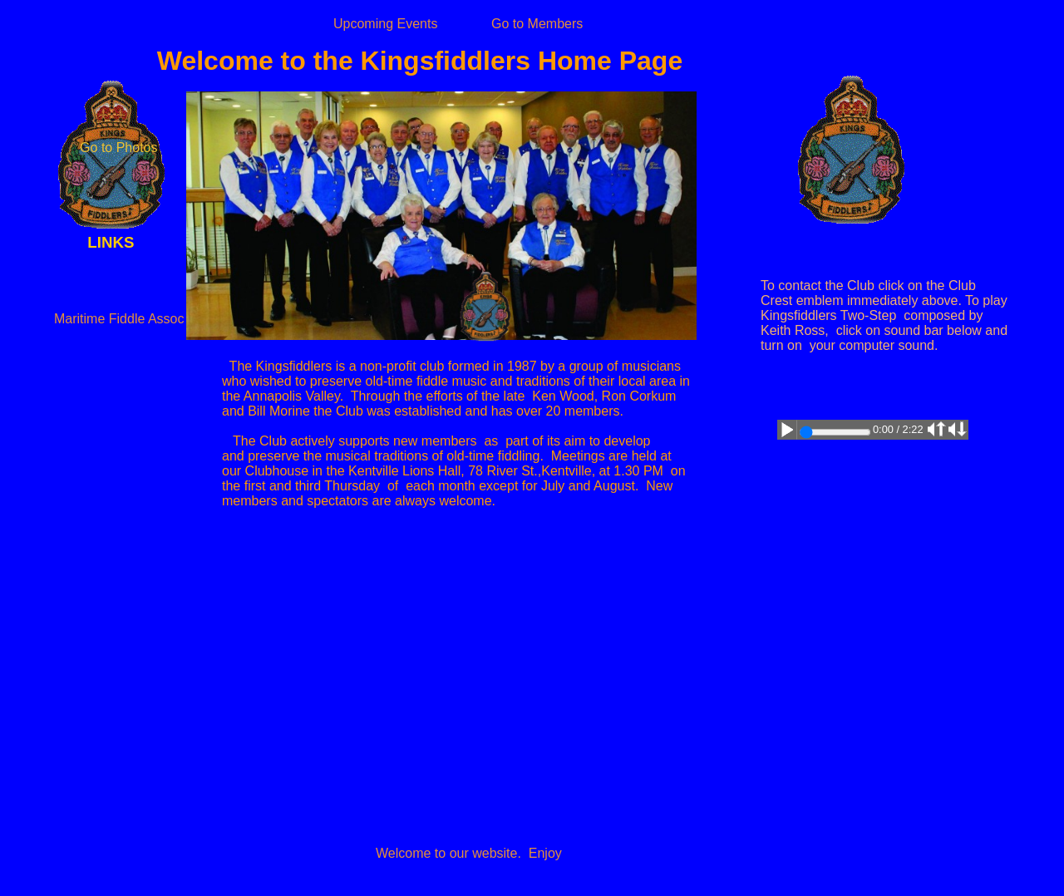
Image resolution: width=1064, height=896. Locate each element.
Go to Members (537, 24)
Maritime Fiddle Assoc (119, 319)
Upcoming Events (385, 24)
